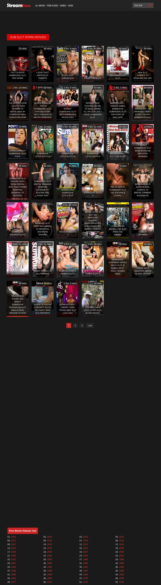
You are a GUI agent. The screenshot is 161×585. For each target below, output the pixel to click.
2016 (49, 544)
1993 (13, 567)
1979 (85, 578)
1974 (121, 582)
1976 (49, 582)
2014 (121, 544)
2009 (13, 552)
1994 (121, 563)
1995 (85, 563)
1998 (121, 559)
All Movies (40, 5)
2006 (121, 552)
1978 (121, 578)
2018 (121, 540)
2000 (49, 559)
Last (90, 325)
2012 (49, 548)
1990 (121, 567)
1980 (49, 578)
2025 (13, 537)
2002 (121, 555)
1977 (13, 582)
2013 (13, 548)
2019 (85, 540)
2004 (49, 555)
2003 (85, 555)
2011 (85, 548)
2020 (49, 540)
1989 (13, 570)
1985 (13, 574)
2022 (121, 537)
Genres (63, 5)
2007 (85, 552)
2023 (85, 537)
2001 (13, 559)
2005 (13, 555)
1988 (49, 570)
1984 (49, 574)
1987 (85, 570)
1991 (85, 567)
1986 (121, 570)
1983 (85, 574)
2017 (13, 544)
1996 (49, 563)
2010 (121, 548)
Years (70, 5)
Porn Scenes (52, 5)
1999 (85, 559)
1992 (49, 567)
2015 (85, 544)
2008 (49, 552)
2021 (13, 540)
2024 (49, 537)
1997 (13, 563)
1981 (13, 578)
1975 (85, 582)
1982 (121, 574)
